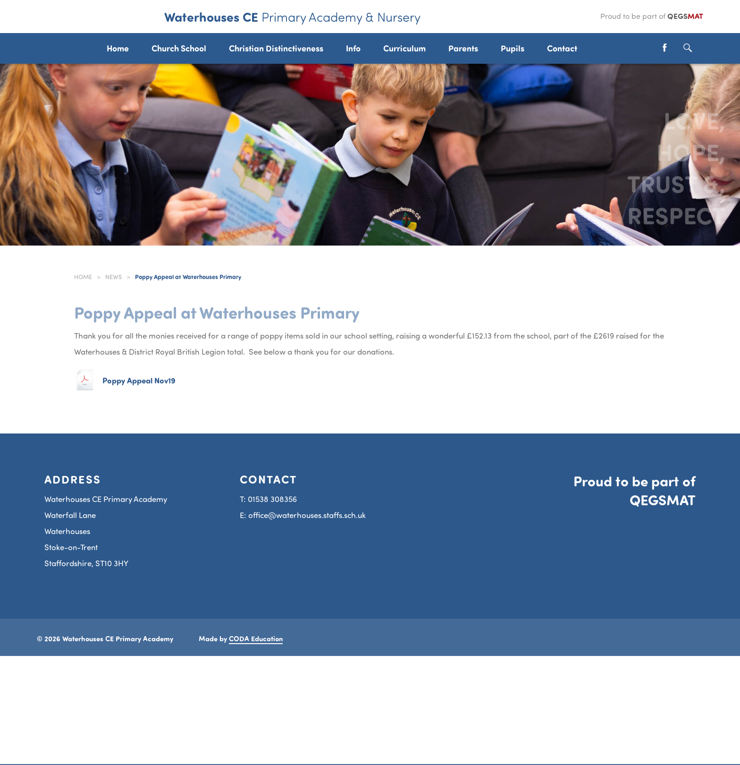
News (113, 276)
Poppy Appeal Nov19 (139, 380)
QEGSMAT (663, 499)
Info (353, 48)
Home (83, 276)
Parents (463, 48)
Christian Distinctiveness (276, 48)
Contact (562, 48)
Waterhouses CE (292, 16)
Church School (178, 48)
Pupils (512, 48)
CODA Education (256, 638)
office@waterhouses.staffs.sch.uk (307, 515)
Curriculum (404, 48)
